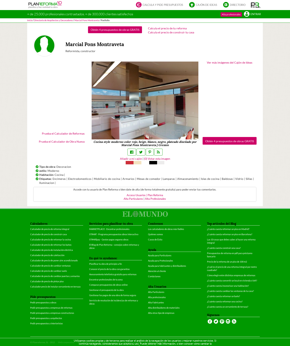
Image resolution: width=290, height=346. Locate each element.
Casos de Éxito (155, 239)
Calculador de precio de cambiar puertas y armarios (55, 276)
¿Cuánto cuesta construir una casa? (224, 248)
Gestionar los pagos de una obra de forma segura (112, 295)
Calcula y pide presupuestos (159, 5)
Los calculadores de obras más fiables (166, 229)
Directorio (234, 5)
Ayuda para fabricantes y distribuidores (167, 266)
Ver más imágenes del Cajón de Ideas (229, 62)
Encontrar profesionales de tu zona (106, 279)
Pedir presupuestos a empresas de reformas (51, 307)
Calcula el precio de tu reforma (167, 28)
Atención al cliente (157, 271)
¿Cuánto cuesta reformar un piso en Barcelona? (229, 234)
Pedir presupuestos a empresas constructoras (52, 313)
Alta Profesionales (155, 198)
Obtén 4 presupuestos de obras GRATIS (115, 29)
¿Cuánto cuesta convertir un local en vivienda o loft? (232, 280)
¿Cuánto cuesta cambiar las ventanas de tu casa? (230, 291)
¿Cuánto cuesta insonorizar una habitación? (228, 285)
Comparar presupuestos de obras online (108, 284)
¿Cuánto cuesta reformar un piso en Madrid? (228, 229)
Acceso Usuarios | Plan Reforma (145, 195)
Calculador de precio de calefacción (47, 255)
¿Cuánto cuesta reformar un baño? (223, 296)
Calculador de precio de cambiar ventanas (50, 265)
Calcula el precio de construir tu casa (171, 32)
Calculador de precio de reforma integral (49, 229)
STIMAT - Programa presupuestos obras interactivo (113, 234)
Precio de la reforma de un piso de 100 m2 (227, 261)
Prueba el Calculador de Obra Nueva (62, 141)
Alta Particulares (133, 198)
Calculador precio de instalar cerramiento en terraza (55, 286)
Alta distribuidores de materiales (164, 307)
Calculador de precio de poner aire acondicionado (54, 260)
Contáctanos (154, 276)
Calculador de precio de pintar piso (47, 281)
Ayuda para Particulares (159, 255)
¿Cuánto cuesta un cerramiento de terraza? (227, 306)
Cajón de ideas (203, 5)
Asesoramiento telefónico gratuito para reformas (113, 274)
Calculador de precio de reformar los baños (50, 244)
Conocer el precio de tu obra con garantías (109, 269)
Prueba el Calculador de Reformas (63, 133)
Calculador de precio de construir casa (48, 234)
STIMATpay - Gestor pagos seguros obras (108, 239)
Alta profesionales (231, 14)
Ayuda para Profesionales (160, 260)
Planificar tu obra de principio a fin (105, 264)
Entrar (252, 14)
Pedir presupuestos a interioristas (46, 323)
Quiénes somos (155, 234)
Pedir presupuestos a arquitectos (46, 318)
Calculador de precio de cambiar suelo (48, 271)
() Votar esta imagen (157, 158)
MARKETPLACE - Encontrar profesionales (109, 229)
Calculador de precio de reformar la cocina (50, 239)
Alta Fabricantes (156, 302)
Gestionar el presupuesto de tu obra (106, 290)
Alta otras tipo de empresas (161, 313)
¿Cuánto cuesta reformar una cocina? (224, 301)
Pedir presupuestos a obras (43, 302)
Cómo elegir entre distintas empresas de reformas (231, 275)
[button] (256, 5)
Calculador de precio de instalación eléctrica (51, 250)
